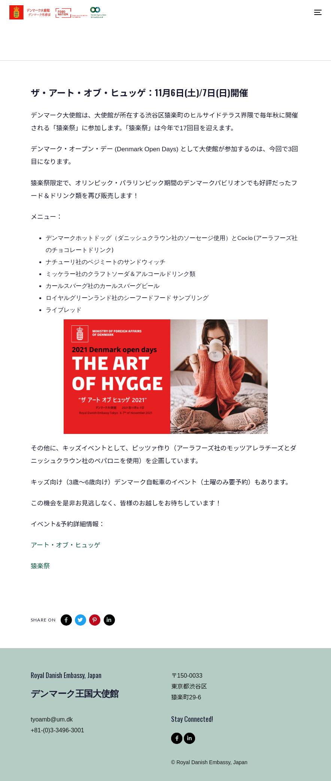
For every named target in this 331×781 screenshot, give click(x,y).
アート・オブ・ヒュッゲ (65, 545)
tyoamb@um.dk (52, 719)
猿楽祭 (40, 566)
